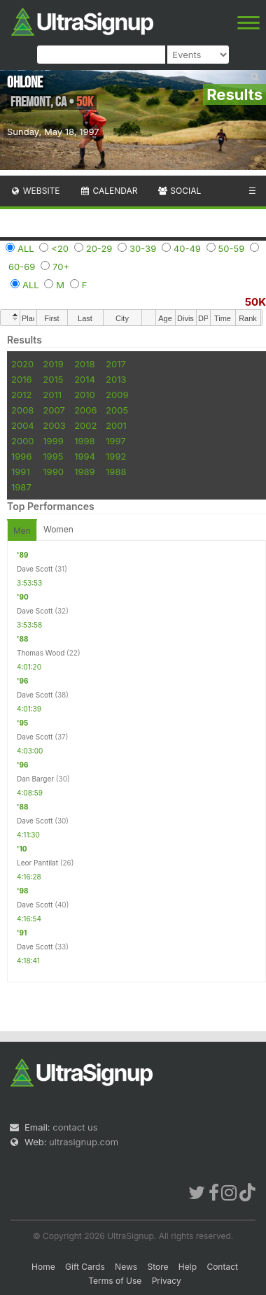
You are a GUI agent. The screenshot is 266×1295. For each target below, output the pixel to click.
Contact (222, 1266)
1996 (21, 456)
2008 (22, 410)
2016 (21, 379)
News (126, 1266)
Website (35, 190)
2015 (53, 379)
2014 (84, 379)
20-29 (99, 248)
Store (157, 1266)
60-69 (21, 266)
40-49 (187, 248)
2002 (85, 425)
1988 (116, 471)
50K (255, 302)
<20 (60, 248)
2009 (117, 394)
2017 (116, 363)
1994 (84, 456)
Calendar (109, 190)
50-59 (231, 248)
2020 (22, 363)
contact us (74, 1127)
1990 (53, 471)
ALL (26, 248)
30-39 (143, 248)
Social (179, 190)
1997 (116, 440)
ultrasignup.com (83, 1141)
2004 (22, 425)
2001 (116, 425)
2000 (22, 440)
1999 (53, 440)
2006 (85, 410)
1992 (116, 456)
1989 (84, 471)
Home (43, 1266)
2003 (54, 425)
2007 (53, 410)
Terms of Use (114, 1280)
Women (58, 529)
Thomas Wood (40, 653)
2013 (116, 379)
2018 (84, 363)
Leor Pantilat (37, 862)
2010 (84, 394)
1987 (21, 487)
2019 (53, 363)
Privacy (166, 1280)
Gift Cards (85, 1266)
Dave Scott (34, 569)
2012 (21, 394)
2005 (117, 410)
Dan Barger (35, 778)
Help (187, 1266)
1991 (20, 471)
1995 (53, 456)
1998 (84, 440)
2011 (52, 394)
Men (22, 530)
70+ (60, 266)
